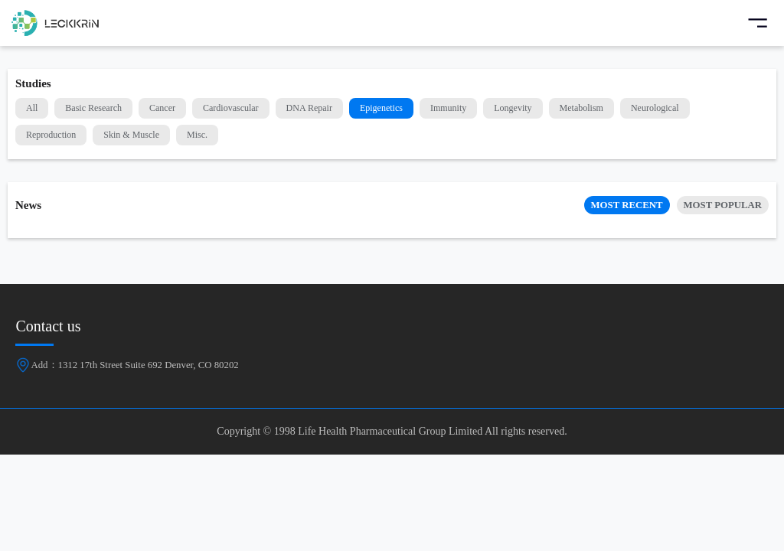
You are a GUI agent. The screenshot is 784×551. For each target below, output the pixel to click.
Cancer (162, 108)
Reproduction (51, 134)
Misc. (197, 134)
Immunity (448, 108)
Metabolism (581, 108)
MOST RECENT (627, 205)
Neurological (655, 108)
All (32, 108)
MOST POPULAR (723, 205)
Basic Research (93, 108)
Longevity (512, 108)
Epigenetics (381, 108)
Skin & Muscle (131, 134)
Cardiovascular (231, 108)
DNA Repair (309, 108)
